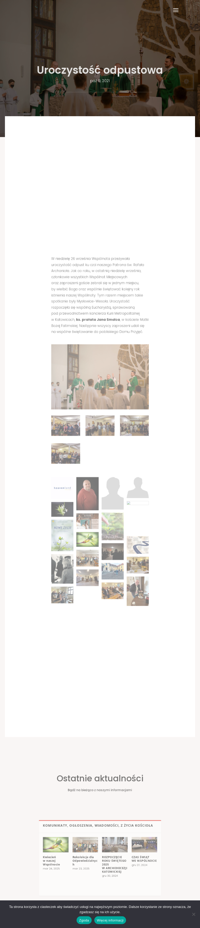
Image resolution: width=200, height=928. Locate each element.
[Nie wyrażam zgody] (193, 914)
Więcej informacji (110, 920)
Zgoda (84, 920)
